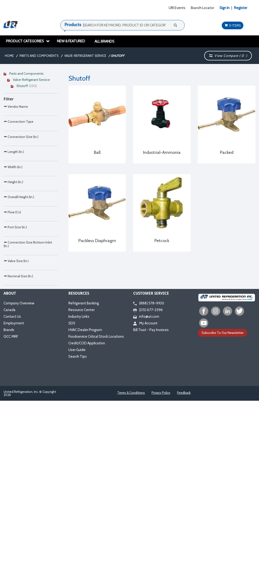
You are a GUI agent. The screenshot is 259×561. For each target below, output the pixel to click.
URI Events (177, 8)
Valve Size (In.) (16, 396)
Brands (9, 485)
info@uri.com (146, 472)
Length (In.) (14, 217)
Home (9, 56)
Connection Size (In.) (21, 192)
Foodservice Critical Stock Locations (96, 492)
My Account (145, 479)
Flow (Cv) (12, 318)
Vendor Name (16, 142)
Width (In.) (13, 242)
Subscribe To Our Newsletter (223, 488)
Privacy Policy (161, 548)
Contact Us (12, 472)
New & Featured (71, 41)
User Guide (77, 505)
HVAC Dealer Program (85, 485)
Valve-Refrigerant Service (85, 56)
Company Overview (19, 459)
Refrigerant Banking (83, 459)
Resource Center (81, 465)
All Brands (104, 41)
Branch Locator (202, 8)
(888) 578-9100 (148, 459)
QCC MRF (11, 492)
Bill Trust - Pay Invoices (151, 485)
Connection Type (18, 167)
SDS (71, 479)
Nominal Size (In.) (18, 422)
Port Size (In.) (15, 343)
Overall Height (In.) (19, 292)
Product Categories (28, 41)
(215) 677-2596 (148, 465)
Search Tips (77, 512)
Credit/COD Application (86, 499)
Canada (9, 465)
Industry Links (78, 472)
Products (73, 24)
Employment (14, 479)
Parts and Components (39, 56)
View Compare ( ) (228, 56)
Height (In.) (13, 267)
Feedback (184, 548)
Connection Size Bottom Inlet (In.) (28, 370)
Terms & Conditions (131, 548)
